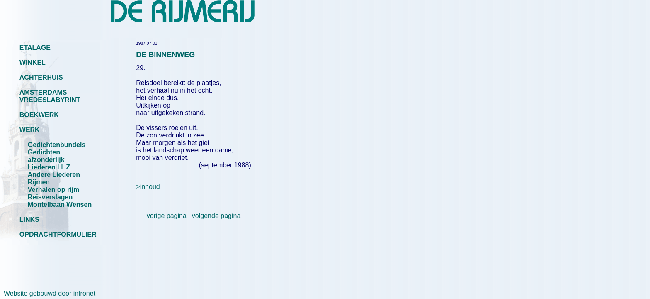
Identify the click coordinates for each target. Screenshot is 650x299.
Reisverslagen (50, 197)
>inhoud (148, 186)
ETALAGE (35, 47)
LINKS (29, 219)
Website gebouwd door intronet (47, 293)
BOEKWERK (39, 114)
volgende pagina (216, 215)
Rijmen (39, 182)
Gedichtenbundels (57, 144)
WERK (29, 129)
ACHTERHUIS (41, 77)
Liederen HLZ (49, 167)
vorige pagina (167, 215)
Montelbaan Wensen (60, 204)
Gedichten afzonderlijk (46, 156)
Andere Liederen (54, 174)
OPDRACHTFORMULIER (58, 234)
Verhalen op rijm (53, 189)
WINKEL (32, 62)
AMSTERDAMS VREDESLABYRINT (49, 96)
